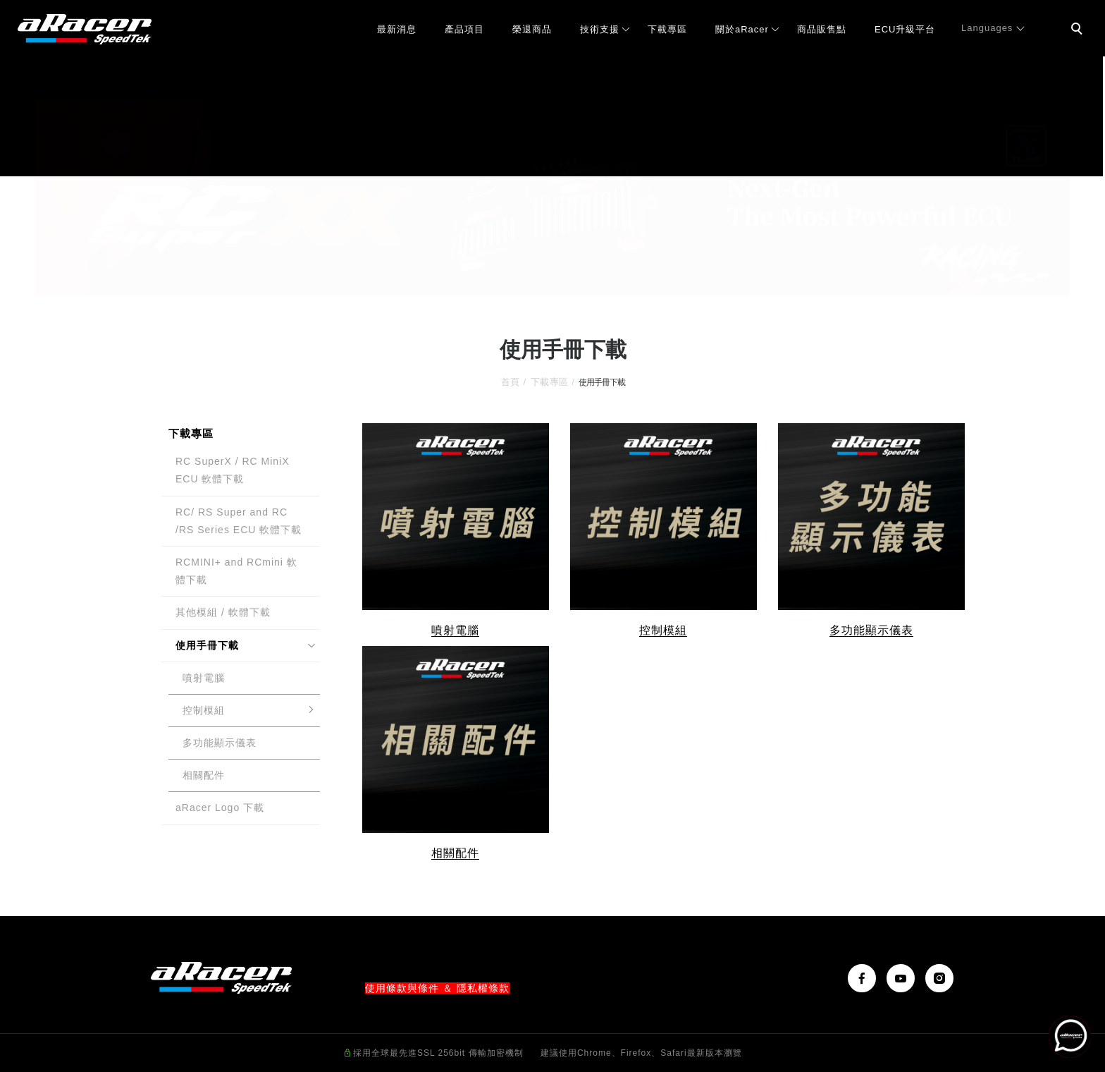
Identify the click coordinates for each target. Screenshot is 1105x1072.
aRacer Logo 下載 (219, 807)
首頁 (510, 382)
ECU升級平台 (905, 29)
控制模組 (204, 710)
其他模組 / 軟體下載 (223, 612)
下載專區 (667, 29)
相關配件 (204, 775)
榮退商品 (532, 29)
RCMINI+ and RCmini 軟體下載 (236, 570)
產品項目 (464, 29)
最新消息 (396, 29)
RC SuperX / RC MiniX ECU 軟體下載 (232, 470)
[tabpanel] (552, 197)
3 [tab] (574, 283)
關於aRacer (742, 29)
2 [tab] (552, 283)
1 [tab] (531, 283)
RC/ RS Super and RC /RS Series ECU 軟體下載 (238, 520)
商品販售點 (821, 29)
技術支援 (599, 29)
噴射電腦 (204, 677)
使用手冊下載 (207, 645)
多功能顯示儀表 (220, 742)
